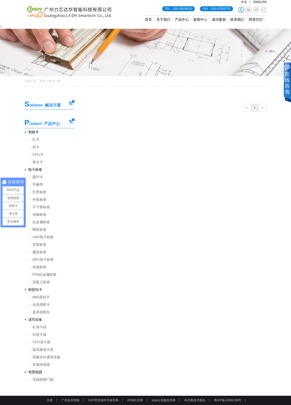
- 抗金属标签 (39, 222)
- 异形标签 (37, 244)
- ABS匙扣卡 (39, 297)
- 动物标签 (37, 214)
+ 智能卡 (31, 132)
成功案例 (219, 20)
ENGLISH (260, 2)
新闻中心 (200, 20)
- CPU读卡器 (39, 342)
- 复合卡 (36, 162)
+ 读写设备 (33, 320)
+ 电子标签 (33, 170)
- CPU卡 (36, 154)
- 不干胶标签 (39, 207)
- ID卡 (34, 147)
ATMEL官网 (135, 400)
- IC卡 (34, 140)
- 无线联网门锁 (41, 380)
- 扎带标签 (37, 192)
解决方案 (55, 81)
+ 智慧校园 (33, 372)
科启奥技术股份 (194, 400)
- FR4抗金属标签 (43, 274)
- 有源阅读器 (39, 364)
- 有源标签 (37, 267)
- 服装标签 (37, 252)
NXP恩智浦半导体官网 (103, 400)
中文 (244, 2)
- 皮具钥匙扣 (39, 312)
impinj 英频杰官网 (164, 400)
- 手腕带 (36, 184)
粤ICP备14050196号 (227, 400)
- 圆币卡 (36, 177)
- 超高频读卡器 (41, 350)
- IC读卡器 (37, 327)
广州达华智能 (70, 400)
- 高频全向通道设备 (44, 357)
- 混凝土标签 (39, 282)
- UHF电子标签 (41, 237)
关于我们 (163, 20)
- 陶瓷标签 (37, 230)
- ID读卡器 (37, 334)
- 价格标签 (37, 200)
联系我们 (237, 20)
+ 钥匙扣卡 (33, 290)
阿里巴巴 (256, 20)
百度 (50, 400)
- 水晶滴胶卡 (39, 304)
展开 (287, 82)
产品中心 (182, 20)
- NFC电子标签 (41, 260)
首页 (148, 20)
